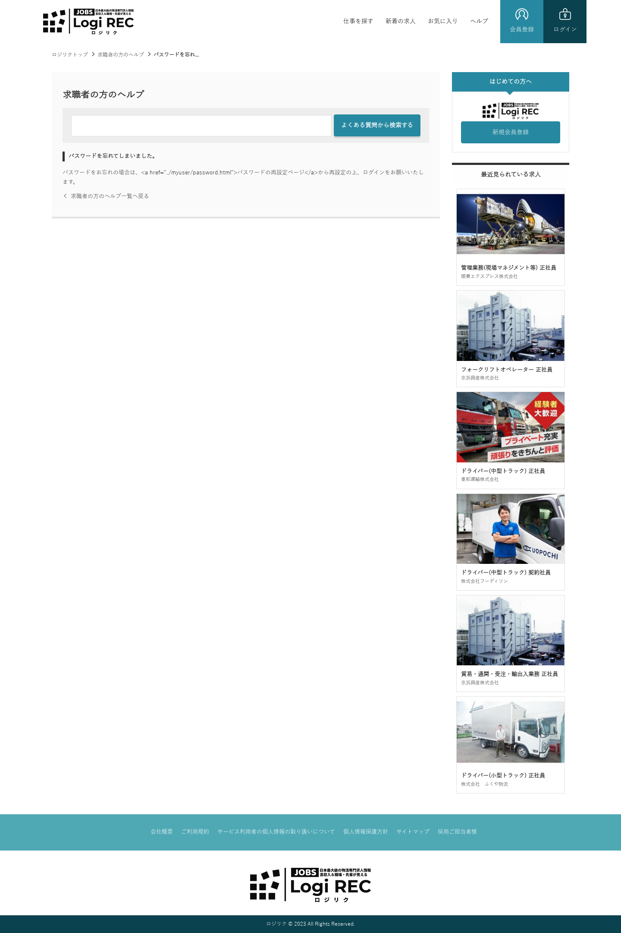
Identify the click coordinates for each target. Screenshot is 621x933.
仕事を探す (358, 21)
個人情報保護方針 (365, 832)
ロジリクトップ (70, 55)
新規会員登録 (510, 132)
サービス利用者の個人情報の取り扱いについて (276, 832)
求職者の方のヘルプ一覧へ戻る (106, 196)
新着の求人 (401, 21)
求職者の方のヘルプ (120, 55)
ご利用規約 (195, 832)
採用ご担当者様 (457, 832)
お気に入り (443, 21)
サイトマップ (413, 832)
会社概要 (162, 832)
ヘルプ (479, 21)
